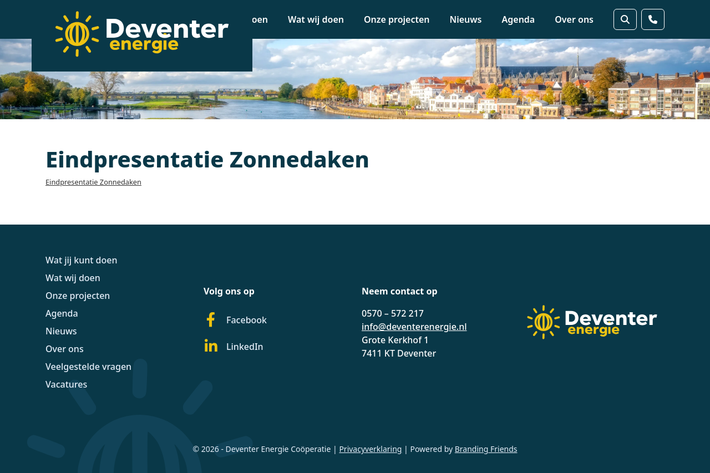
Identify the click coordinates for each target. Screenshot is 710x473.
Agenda (518, 19)
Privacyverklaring (370, 449)
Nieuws (466, 19)
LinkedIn (233, 346)
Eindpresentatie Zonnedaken (93, 182)
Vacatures (66, 384)
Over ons (574, 19)
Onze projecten (397, 19)
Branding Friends (486, 449)
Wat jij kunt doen (81, 260)
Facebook (235, 320)
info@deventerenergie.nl (414, 327)
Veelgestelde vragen (88, 366)
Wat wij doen (316, 19)
